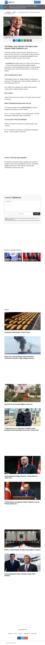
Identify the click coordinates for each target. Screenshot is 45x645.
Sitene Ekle (33, 633)
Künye (15, 633)
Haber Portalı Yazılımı (11, 642)
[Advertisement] (22, 145)
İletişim (20, 633)
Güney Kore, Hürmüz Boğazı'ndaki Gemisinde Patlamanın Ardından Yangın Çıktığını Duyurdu (23, 6)
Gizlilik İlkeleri (27, 633)
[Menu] (35, 2)
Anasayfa (10, 633)
